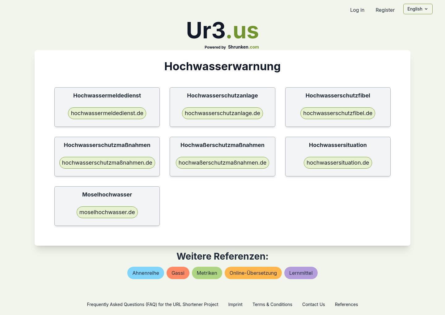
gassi (178, 273)
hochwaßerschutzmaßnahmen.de (222, 162)
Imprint (235, 304)
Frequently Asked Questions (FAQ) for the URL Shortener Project (152, 304)
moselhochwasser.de (107, 212)
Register (385, 10)
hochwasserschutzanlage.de (222, 113)
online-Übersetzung (253, 273)
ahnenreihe (145, 273)
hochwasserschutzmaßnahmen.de (107, 162)
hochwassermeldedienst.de (107, 113)
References (346, 304)
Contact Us (313, 304)
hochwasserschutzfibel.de (337, 113)
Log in (357, 10)
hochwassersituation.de (338, 162)
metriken (207, 273)
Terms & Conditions (272, 304)
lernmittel (301, 273)
